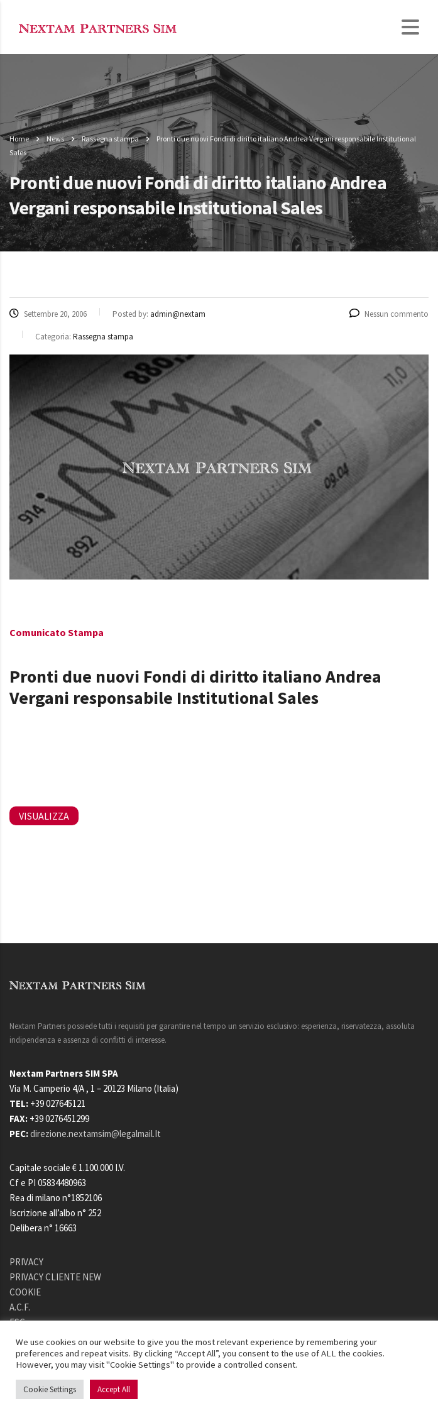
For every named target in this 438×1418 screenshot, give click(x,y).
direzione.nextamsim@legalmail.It (95, 1134)
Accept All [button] (113, 1389)
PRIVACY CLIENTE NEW (55, 1277)
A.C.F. (19, 1307)
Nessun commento (389, 314)
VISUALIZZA (44, 816)
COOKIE (25, 1292)
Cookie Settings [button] (49, 1389)
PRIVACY (26, 1262)
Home (19, 138)
